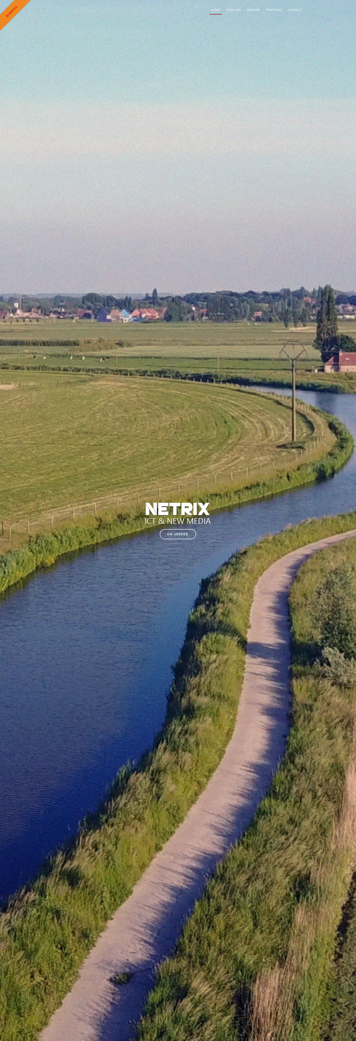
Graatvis (11, 11)
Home (215, 10)
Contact (295, 10)
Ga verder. (178, 534)
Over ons (233, 10)
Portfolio (274, 10)
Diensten (253, 10)
